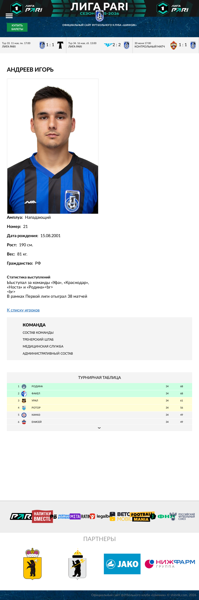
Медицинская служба (43, 346)
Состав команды (38, 332)
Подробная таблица (99, 427)
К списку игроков (23, 310)
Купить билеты (17, 27)
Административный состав (48, 353)
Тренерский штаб (38, 339)
